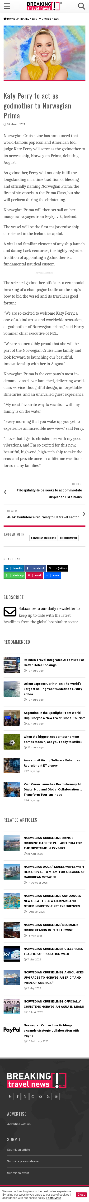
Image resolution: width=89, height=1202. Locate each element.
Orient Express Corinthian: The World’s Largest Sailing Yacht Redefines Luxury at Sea (53, 689)
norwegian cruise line (43, 538)
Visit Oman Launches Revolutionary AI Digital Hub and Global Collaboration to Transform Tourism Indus (53, 789)
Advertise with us (19, 1124)
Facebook (35, 568)
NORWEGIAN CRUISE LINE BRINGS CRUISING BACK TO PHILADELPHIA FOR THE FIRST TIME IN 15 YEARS (53, 843)
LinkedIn (13, 568)
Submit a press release (22, 1161)
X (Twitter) (58, 568)
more (52, 575)
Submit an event (18, 1173)
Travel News (28, 18)
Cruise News (50, 18)
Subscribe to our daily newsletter (47, 608)
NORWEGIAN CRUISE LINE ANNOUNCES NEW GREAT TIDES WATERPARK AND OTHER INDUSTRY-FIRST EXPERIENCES (52, 901)
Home (11, 18)
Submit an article (18, 1149)
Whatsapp (14, 575)
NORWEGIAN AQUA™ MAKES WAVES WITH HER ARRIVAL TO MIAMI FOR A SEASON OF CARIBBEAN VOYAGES (54, 872)
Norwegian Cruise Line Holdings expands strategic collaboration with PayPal (51, 1030)
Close (81, 1194)
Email (35, 575)
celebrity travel (68, 538)
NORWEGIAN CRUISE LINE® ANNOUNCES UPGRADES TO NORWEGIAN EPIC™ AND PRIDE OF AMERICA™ (54, 978)
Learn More (53, 1198)
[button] (81, 6)
